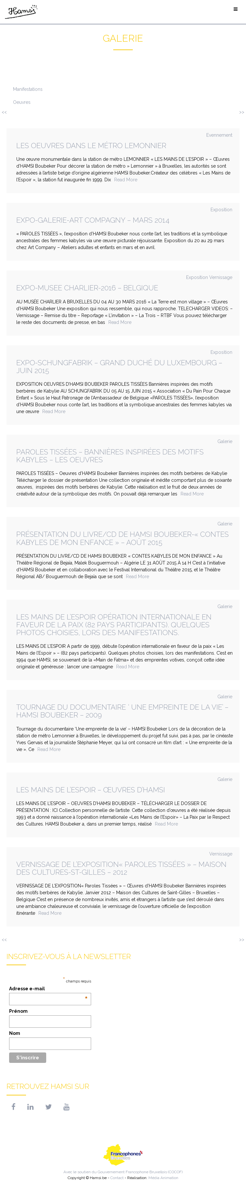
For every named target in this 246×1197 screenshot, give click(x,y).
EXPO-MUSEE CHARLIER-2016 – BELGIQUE (87, 288)
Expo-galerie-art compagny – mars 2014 (93, 220)
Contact (117, 1178)
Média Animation (163, 1178)
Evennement (219, 135)
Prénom (18, 1011)
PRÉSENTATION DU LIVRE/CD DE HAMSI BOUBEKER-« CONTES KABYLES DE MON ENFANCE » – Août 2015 (122, 538)
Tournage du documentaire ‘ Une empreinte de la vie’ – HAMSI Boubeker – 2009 (122, 711)
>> (241, 112)
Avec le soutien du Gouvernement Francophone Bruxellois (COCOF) (123, 1157)
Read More (125, 179)
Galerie (224, 441)
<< (4, 112)
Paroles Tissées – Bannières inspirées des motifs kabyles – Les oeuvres (110, 456)
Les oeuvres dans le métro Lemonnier (91, 145)
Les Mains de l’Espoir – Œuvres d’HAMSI (90, 790)
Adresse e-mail (48, 989)
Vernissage (220, 277)
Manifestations (28, 89)
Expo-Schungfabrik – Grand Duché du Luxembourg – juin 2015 (119, 366)
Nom (14, 1033)
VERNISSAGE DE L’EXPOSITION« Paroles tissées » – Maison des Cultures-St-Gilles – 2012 (121, 868)
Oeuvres (22, 102)
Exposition (221, 209)
